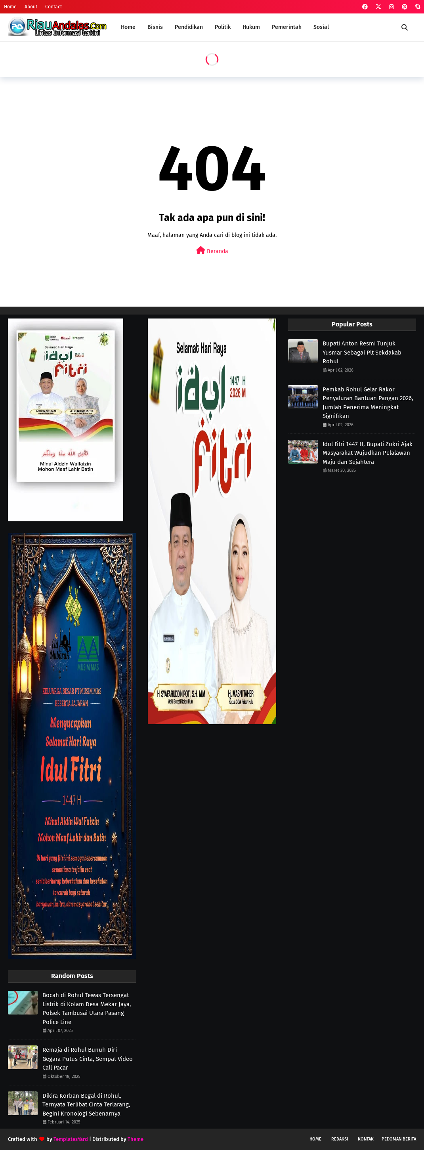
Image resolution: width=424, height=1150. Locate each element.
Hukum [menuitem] (251, 27)
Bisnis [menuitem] (155, 27)
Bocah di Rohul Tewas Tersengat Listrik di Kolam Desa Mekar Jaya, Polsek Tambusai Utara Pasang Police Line (86, 1009)
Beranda (212, 250)
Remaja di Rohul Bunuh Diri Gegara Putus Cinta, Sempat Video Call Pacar (87, 1058)
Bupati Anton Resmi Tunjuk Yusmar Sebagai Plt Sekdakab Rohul (362, 352)
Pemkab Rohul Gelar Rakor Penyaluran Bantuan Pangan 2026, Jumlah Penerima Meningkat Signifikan (368, 403)
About (31, 7)
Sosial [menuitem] (321, 27)
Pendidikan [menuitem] (189, 27)
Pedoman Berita (399, 1139)
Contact (53, 7)
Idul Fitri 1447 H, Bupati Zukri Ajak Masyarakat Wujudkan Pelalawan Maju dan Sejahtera (368, 453)
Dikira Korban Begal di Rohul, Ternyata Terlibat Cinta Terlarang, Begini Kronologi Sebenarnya (86, 1104)
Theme (135, 1139)
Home (10, 7)
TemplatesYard (70, 1139)
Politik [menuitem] (223, 27)
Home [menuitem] (128, 27)
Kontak (366, 1139)
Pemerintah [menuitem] (287, 27)
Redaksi (339, 1139)
